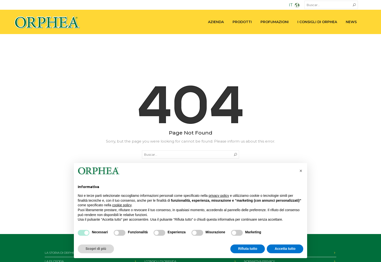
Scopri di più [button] (96, 249)
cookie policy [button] (121, 205)
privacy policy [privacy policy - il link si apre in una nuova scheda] (219, 196)
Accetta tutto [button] (285, 249)
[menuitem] (287, 6)
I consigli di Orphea (317, 22)
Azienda (216, 22)
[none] (287, 6)
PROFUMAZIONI (274, 22)
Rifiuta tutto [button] (247, 249)
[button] (301, 171)
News (351, 22)
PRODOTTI (242, 22)
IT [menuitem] (291, 5)
